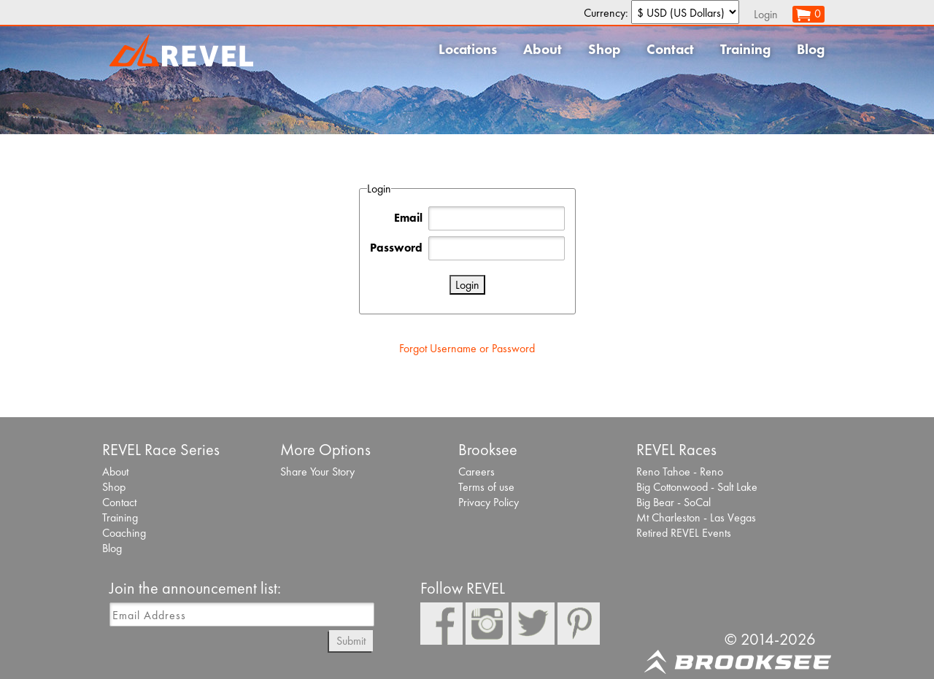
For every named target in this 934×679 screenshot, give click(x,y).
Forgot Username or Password (467, 348)
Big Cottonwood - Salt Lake (696, 486)
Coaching (124, 532)
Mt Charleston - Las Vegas (696, 517)
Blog (811, 49)
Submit (351, 640)
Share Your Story (317, 471)
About (542, 49)
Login (766, 14)
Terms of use (486, 486)
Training (745, 49)
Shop (604, 49)
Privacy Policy (488, 502)
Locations (468, 49)
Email (408, 217)
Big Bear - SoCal (673, 502)
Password (396, 247)
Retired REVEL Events (683, 532)
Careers (476, 471)
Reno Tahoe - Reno (679, 471)
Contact (670, 49)
